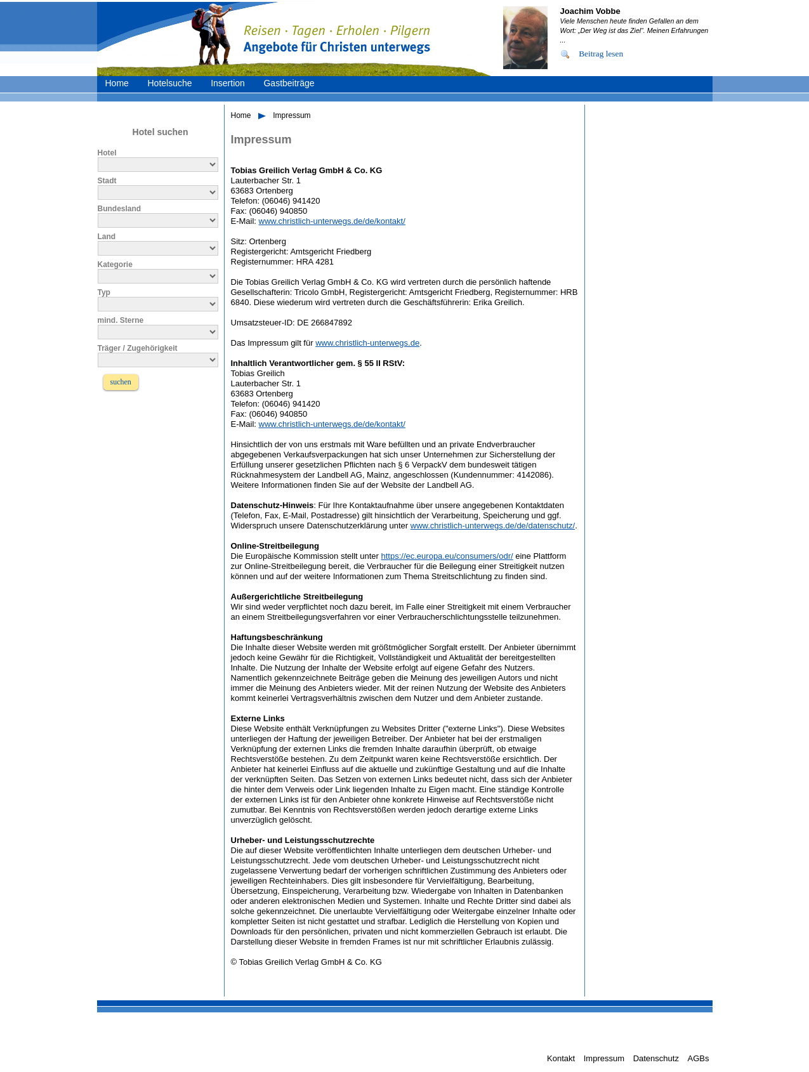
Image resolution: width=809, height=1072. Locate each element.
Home (117, 83)
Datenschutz (656, 1058)
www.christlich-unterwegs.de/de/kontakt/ (332, 221)
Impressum (291, 115)
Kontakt (561, 1058)
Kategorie (115, 264)
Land (107, 236)
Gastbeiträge (288, 83)
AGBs (698, 1058)
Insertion (228, 83)
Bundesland (119, 208)
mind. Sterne (121, 320)
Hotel (107, 152)
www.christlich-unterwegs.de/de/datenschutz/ (493, 525)
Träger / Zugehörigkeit (138, 348)
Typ (104, 292)
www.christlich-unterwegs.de (367, 343)
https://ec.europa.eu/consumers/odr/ (447, 556)
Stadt (107, 180)
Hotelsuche (169, 83)
